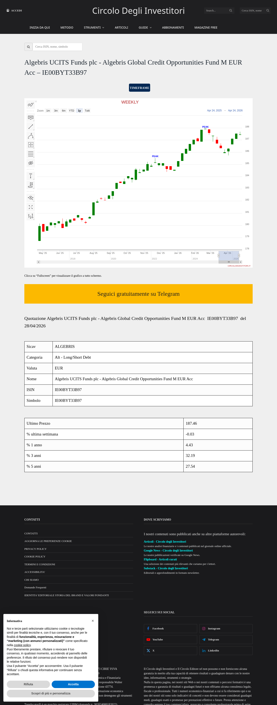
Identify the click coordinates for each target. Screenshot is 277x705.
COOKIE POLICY (34, 556)
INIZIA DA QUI (40, 27)
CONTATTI (31, 533)
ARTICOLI (121, 27)
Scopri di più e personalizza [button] (50, 693)
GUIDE (143, 27)
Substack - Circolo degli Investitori (166, 568)
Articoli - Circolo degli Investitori (165, 541)
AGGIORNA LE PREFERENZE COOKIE (48, 541)
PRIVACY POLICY (35, 548)
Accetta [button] (73, 684)
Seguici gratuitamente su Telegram (138, 293)
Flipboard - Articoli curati (160, 559)
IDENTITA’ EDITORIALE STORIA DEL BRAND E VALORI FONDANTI (66, 595)
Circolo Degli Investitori (138, 10)
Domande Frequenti (35, 587)
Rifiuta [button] (28, 684)
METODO (67, 27)
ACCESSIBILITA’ (34, 572)
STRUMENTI (92, 27)
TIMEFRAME (139, 88)
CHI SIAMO (31, 579)
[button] (92, 620)
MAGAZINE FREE (205, 27)
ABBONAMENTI (173, 27)
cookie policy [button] (22, 645)
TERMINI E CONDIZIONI (39, 564)
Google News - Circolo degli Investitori (168, 550)
